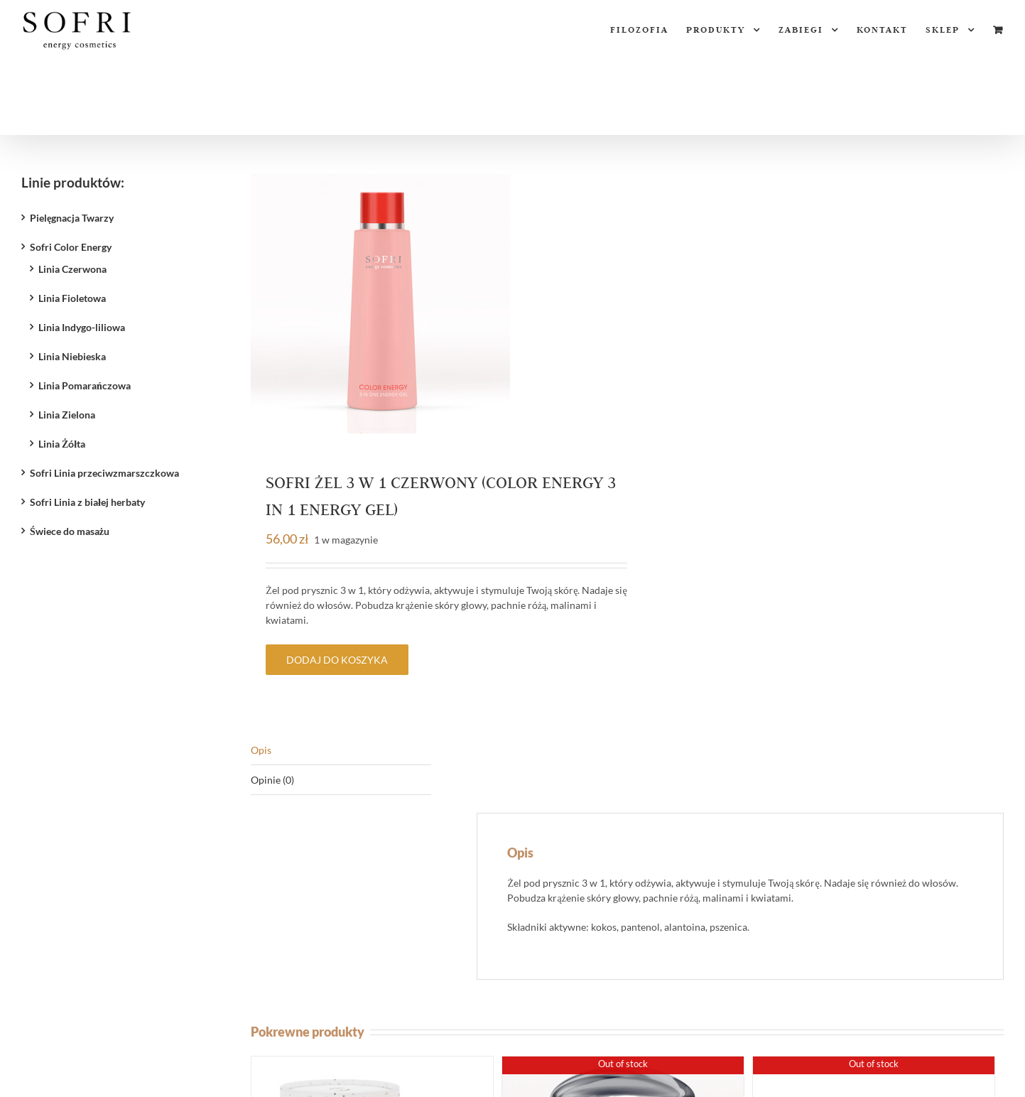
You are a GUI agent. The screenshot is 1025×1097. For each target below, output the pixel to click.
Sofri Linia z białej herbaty (87, 502)
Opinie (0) (272, 780)
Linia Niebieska (72, 356)
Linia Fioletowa (72, 298)
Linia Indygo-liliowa (81, 327)
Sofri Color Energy (71, 247)
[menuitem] (648, 30)
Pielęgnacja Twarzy (72, 218)
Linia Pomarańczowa (84, 385)
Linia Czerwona (72, 269)
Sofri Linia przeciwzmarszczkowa (104, 473)
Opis (261, 750)
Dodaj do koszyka (337, 660)
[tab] (341, 750)
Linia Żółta (61, 444)
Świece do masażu (69, 531)
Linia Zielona (66, 415)
